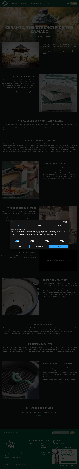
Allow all (59, 246)
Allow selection (39, 246)
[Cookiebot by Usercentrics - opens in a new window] (62, 222)
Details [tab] (39, 225)
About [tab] (59, 225)
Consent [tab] (20, 225)
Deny (20, 246)
